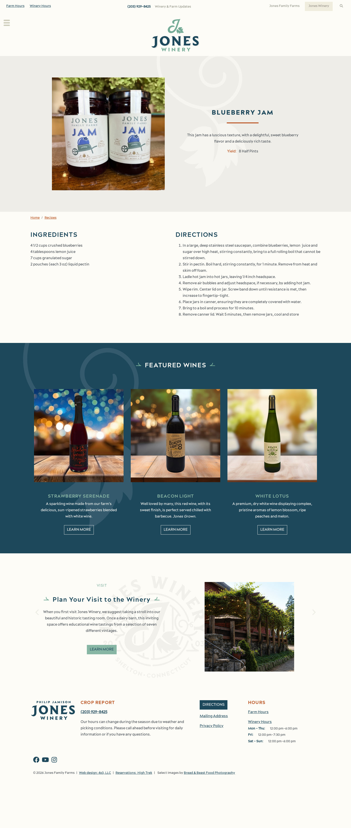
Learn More (102, 659)
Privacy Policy (211, 753)
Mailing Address (214, 743)
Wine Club (176, 61)
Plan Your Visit (80, 61)
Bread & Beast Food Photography (209, 800)
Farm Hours (15, 6)
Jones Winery (318, 6)
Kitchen (199, 61)
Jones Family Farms (284, 6)
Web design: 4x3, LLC (95, 800)
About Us (115, 61)
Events (225, 61)
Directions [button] (214, 732)
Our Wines (145, 61)
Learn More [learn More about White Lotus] (272, 539)
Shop (249, 61)
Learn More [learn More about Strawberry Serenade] (79, 539)
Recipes (50, 227)
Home (35, 227)
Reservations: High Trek (134, 800)
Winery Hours (40, 6)
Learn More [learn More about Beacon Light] (176, 539)
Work (271, 61)
